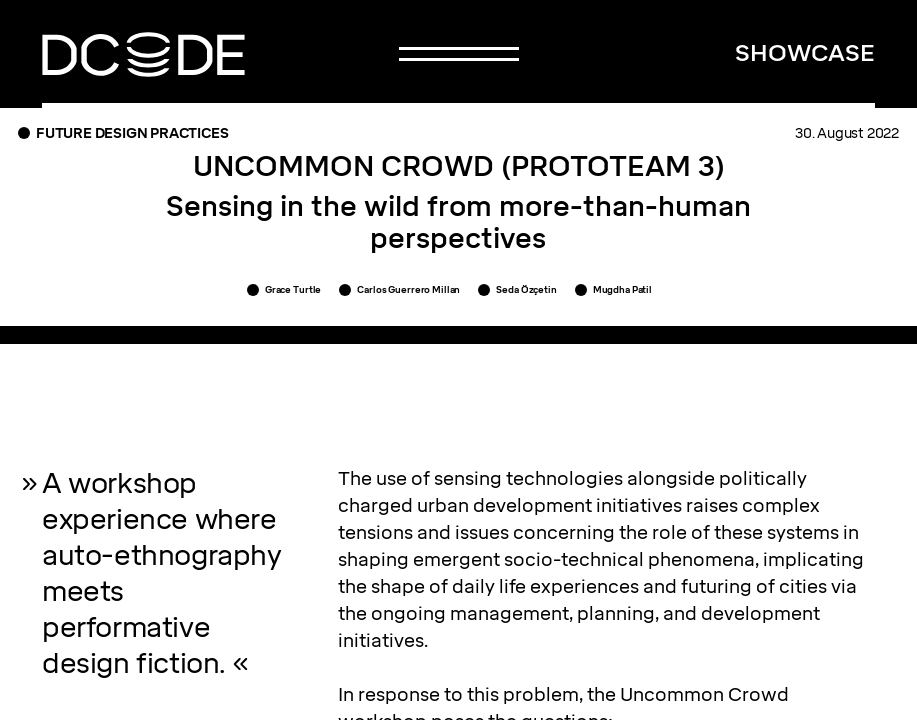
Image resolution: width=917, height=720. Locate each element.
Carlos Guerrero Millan (408, 289)
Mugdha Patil (622, 289)
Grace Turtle (293, 289)
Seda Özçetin (526, 289)
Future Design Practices (132, 133)
